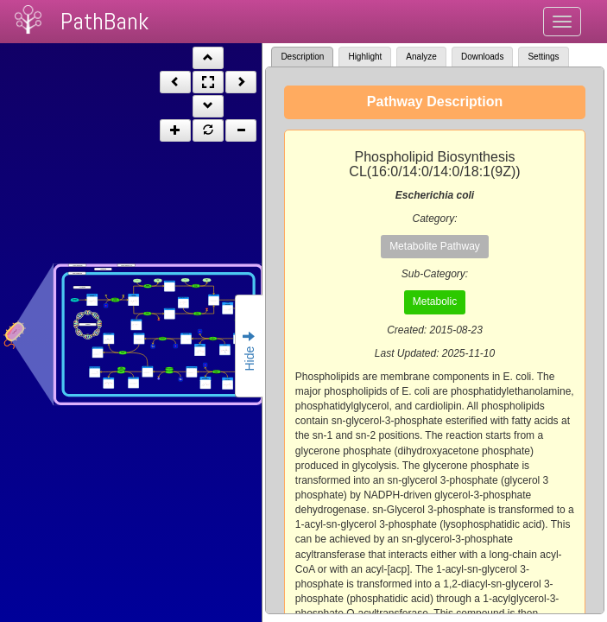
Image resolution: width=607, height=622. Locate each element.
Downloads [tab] (482, 56)
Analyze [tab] (421, 56)
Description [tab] (302, 56)
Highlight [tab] (365, 56)
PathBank (104, 21)
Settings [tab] (543, 56)
